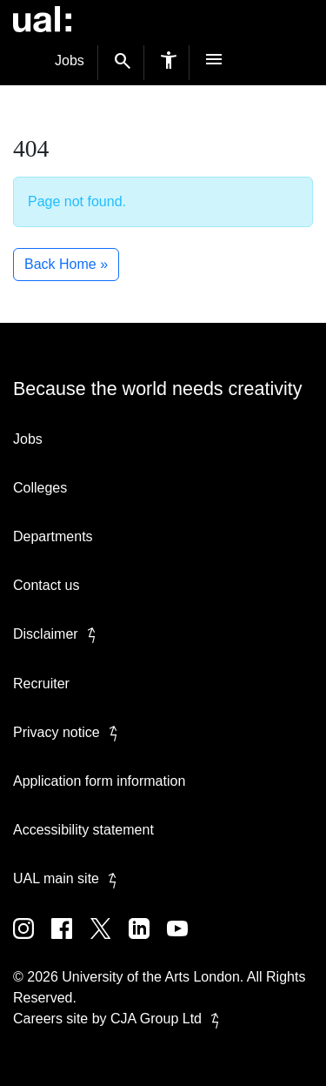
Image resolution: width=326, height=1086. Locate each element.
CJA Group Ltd (168, 1018)
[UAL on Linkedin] (148, 941)
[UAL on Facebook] (70, 941)
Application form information (99, 781)
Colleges (40, 487)
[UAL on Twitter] (109, 941)
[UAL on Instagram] (32, 941)
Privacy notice (68, 732)
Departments (53, 536)
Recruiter (41, 683)
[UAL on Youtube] (184, 941)
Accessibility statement (83, 829)
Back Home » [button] (66, 264)
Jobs (69, 60)
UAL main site (68, 878)
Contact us (46, 585)
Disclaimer (58, 634)
